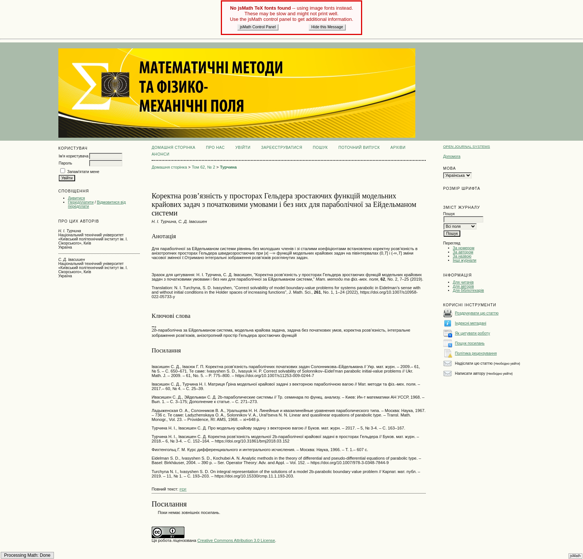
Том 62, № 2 (203, 167)
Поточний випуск (359, 148)
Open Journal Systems (466, 146)
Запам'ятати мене (83, 172)
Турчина (228, 167)
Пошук (320, 148)
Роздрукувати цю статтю (477, 313)
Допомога (452, 156)
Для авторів (463, 286)
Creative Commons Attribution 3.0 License (236, 540)
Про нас (215, 148)
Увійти (243, 148)
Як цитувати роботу (472, 333)
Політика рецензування (476, 353)
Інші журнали (464, 260)
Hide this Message (327, 27)
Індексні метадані (470, 323)
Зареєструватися (281, 148)
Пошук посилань (470, 343)
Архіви (398, 148)
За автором (463, 252)
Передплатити (81, 202)
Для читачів (463, 282)
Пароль (65, 163)
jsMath (575, 556)
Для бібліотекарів (468, 290)
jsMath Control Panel (258, 27)
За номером (463, 248)
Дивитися (76, 198)
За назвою (462, 256)
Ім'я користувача (73, 156)
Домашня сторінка (174, 148)
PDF (183, 489)
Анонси (161, 154)
